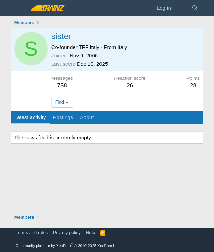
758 (62, 85)
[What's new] (181, 7)
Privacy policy (67, 232)
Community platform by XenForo (68, 246)
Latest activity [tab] (30, 117)
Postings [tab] (63, 117)
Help (90, 232)
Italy (122, 47)
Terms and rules (32, 232)
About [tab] (87, 117)
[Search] (195, 7)
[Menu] (20, 8)
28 (193, 85)
